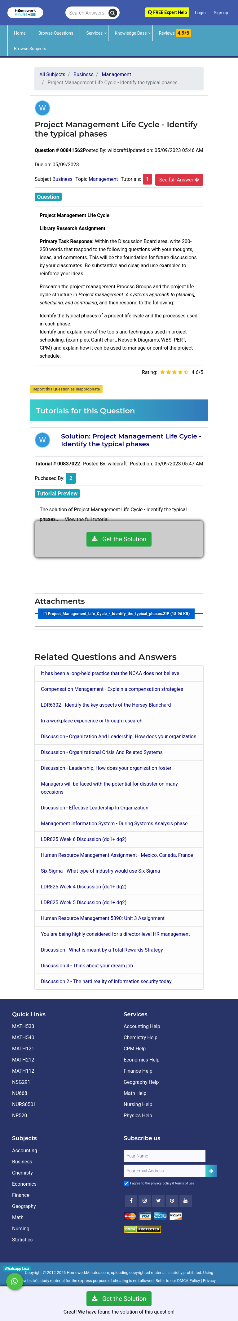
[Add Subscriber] (211, 1171)
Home (20, 33)
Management (103, 179)
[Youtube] (172, 1201)
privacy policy (161, 1183)
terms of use (184, 1183)
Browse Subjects (30, 48)
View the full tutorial (86, 519)
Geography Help (141, 1082)
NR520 (19, 1115)
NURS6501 (24, 1104)
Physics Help (138, 1115)
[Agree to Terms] (126, 1183)
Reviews (175, 33)
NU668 (19, 1093)
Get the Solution (119, 539)
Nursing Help (138, 1104)
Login (200, 12)
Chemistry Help (140, 1037)
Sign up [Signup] (221, 12)
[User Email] (164, 1171)
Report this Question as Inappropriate (66, 389)
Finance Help (138, 1071)
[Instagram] (145, 1201)
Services (94, 33)
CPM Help (135, 1049)
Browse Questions (55, 33)
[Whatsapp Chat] (14, 1281)
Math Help (135, 1093)
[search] (112, 13)
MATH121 (23, 1049)
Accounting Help (142, 1026)
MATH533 (23, 1026)
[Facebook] (131, 1201)
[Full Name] (164, 1156)
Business (62, 179)
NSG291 (21, 1082)
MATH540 (23, 1037)
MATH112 (23, 1071)
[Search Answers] (87, 13)
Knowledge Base (131, 33)
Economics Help (142, 1060)
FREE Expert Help (167, 12)
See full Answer (179, 179)
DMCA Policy (188, 1280)
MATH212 (23, 1060)
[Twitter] (158, 1201)
